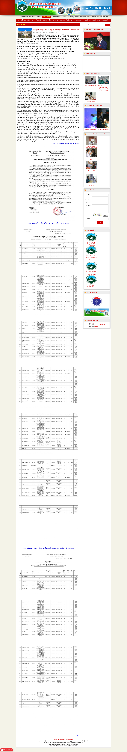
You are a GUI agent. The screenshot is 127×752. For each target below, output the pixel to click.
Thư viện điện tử (91, 230)
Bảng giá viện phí (97, 16)
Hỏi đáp (76, 16)
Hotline (44, 16)
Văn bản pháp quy (85, 16)
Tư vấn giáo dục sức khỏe (92, 20)
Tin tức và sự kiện (36, 20)
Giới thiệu (27, 20)
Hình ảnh (105, 16)
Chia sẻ (78, 735)
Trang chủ (19, 20)
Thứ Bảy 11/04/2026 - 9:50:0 (28, 16)
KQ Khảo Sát (104, 20)
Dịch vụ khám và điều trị (64, 20)
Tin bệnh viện (21, 24)
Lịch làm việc (56, 16)
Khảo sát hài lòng (67, 16)
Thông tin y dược (78, 20)
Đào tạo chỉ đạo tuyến (49, 20)
